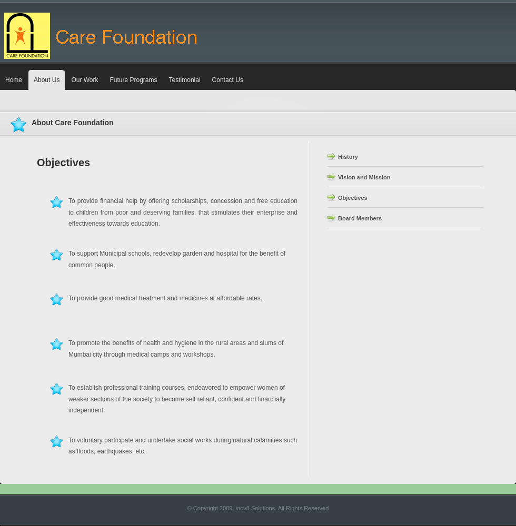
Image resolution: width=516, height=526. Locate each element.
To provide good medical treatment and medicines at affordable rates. (172, 299)
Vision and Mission (364, 177)
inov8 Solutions (255, 508)
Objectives (353, 198)
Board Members (360, 218)
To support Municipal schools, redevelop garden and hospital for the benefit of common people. (167, 258)
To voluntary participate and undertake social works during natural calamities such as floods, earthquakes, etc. (173, 445)
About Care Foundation (73, 122)
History (348, 157)
